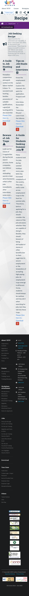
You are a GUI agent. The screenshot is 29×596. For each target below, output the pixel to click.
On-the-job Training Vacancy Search (6, 435)
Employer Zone (5, 481)
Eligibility (3, 403)
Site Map (3, 502)
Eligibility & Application (4, 349)
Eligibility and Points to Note (6, 430)
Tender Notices (5, 497)
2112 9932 (21, 343)
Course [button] (16, 8)
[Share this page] (25, 12)
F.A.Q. (3, 360)
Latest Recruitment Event (6, 440)
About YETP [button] (6, 8)
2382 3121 (21, 382)
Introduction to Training (5, 372)
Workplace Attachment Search (6, 407)
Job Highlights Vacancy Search (5, 451)
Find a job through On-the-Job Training (6, 422)
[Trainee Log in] (7, 12)
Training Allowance (6, 379)
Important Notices (10, 574)
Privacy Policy (20, 574)
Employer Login (5, 483)
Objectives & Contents (4, 344)
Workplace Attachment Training (6, 399)
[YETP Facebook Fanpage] (17, 12)
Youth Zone (11, 23)
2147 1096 (21, 401)
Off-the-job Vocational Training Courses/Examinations (7, 446)
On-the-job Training (6, 426)
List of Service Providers (5, 354)
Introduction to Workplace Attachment (5, 394)
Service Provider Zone (7, 478)
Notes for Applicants (7, 411)
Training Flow (5, 358)
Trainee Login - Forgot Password (7, 474)
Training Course (5, 376)
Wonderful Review (6, 486)
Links (2, 499)
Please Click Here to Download (7, 118)
